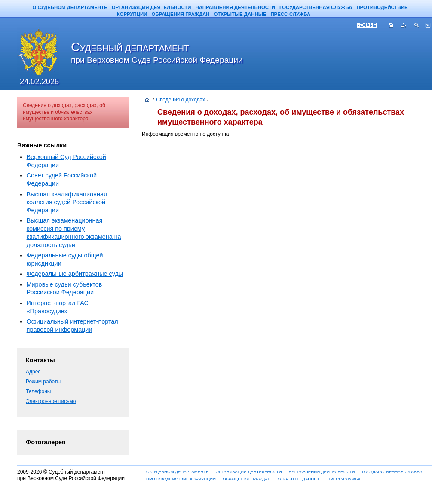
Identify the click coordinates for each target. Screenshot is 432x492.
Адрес (33, 372)
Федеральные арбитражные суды (75, 273)
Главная (391, 26)
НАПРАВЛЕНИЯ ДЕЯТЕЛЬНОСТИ (235, 7)
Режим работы (43, 382)
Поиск (417, 26)
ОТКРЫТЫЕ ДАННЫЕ (240, 14)
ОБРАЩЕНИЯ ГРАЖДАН (180, 14)
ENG (370, 26)
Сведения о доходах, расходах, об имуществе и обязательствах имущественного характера (64, 112)
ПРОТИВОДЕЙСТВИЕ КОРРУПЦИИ (181, 479)
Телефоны (38, 391)
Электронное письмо (51, 401)
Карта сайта (404, 26)
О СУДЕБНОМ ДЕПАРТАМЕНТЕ (69, 7)
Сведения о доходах (180, 100)
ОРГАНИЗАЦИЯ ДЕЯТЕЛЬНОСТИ (151, 7)
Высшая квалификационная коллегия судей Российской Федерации (67, 202)
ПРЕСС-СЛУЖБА (290, 14)
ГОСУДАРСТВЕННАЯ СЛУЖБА (315, 7)
